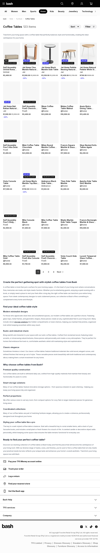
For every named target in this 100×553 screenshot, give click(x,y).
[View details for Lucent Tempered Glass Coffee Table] (88, 242)
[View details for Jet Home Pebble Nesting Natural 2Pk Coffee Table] (69, 54)
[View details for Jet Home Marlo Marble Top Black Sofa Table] (30, 167)
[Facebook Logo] (96, 527)
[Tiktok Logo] (91, 527)
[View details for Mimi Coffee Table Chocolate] (30, 131)
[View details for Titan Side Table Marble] (69, 167)
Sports (33, 11)
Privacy (48, 543)
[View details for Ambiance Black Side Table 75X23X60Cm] (49, 167)
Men (24, 11)
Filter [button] (90, 26)
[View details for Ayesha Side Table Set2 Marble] (88, 167)
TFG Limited (36, 543)
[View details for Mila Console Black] (30, 206)
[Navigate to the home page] (9, 3)
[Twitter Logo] (86, 527)
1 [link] (35, 272)
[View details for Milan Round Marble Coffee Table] (49, 131)
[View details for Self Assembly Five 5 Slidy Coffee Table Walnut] (11, 206)
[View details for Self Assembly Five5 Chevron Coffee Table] (49, 242)
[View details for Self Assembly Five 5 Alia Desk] (11, 131)
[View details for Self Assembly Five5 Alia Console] (30, 242)
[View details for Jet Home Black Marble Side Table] (49, 54)
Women (14, 11)
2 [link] (41, 272)
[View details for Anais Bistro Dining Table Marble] (88, 93)
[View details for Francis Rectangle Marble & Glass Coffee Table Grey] (88, 206)
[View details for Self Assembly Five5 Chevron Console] (30, 93)
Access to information (88, 546)
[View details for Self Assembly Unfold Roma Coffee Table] (11, 54)
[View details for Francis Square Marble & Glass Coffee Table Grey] (69, 131)
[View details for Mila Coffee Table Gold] (11, 242)
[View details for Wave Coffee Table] (49, 93)
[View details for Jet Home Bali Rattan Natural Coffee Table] (11, 93)
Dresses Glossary (62, 543)
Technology (87, 11)
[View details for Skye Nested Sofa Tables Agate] (88, 131)
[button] (72, 3)
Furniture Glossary (66, 546)
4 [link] (51, 272)
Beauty (61, 11)
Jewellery (73, 11)
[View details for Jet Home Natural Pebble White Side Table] (88, 54)
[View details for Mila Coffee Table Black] (49, 206)
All (6, 11)
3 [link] (46, 272)
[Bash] (4, 18)
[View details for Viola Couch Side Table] (69, 242)
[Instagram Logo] (81, 527)
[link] (60, 272)
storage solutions (21, 322)
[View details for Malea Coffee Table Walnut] (69, 93)
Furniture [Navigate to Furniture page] (19, 19)
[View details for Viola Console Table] (11, 167)
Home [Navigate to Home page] (11, 19)
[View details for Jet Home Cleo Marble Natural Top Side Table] (30, 54)
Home (43, 11)
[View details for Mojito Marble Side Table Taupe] (69, 206)
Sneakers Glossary (81, 543)
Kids (52, 11)
